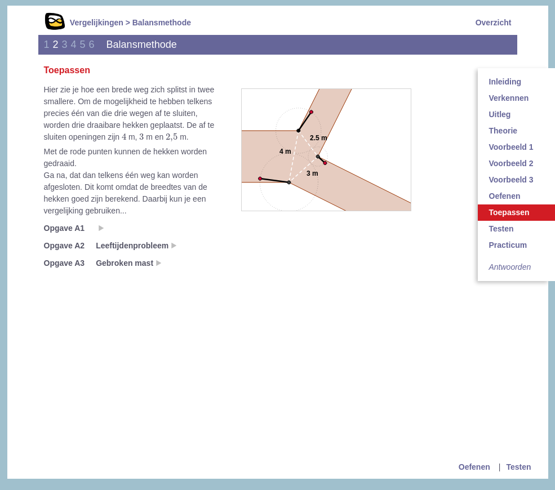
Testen (518, 466)
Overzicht (494, 22)
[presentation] (124, 136)
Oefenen (474, 466)
